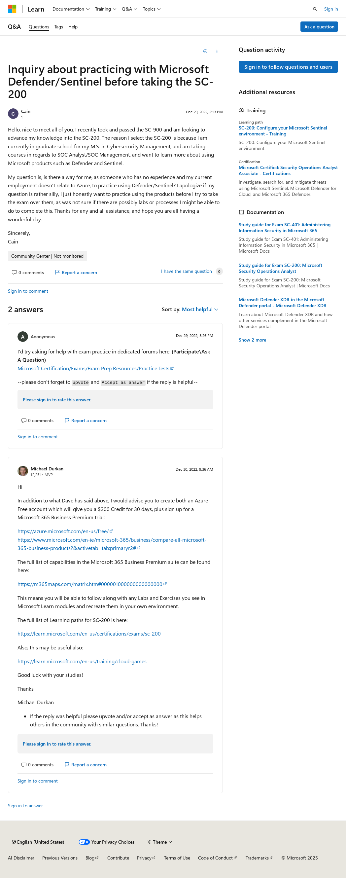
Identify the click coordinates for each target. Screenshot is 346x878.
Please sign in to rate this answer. (57, 399)
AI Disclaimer (21, 858)
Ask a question (319, 26)
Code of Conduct (215, 858)
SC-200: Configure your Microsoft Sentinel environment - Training (283, 131)
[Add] (205, 51)
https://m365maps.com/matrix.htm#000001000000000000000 (89, 583)
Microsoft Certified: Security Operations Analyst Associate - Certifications (288, 170)
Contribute (118, 858)
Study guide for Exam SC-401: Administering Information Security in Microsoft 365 (284, 228)
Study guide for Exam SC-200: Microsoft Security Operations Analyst (280, 268)
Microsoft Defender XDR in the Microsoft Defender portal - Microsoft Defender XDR (283, 303)
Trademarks (257, 858)
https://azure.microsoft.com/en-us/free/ (63, 531)
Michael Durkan (47, 468)
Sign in (331, 9)
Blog (90, 858)
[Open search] (315, 9)
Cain (25, 111)
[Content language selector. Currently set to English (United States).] (38, 842)
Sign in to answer (25, 805)
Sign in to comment (28, 291)
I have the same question (186, 271)
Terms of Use (177, 858)
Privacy (144, 858)
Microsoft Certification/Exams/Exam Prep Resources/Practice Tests (93, 368)
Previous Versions (60, 858)
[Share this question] (217, 51)
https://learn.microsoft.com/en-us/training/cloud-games (82, 661)
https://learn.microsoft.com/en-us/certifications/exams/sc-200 (89, 633)
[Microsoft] (12, 9)
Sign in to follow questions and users (288, 66)
